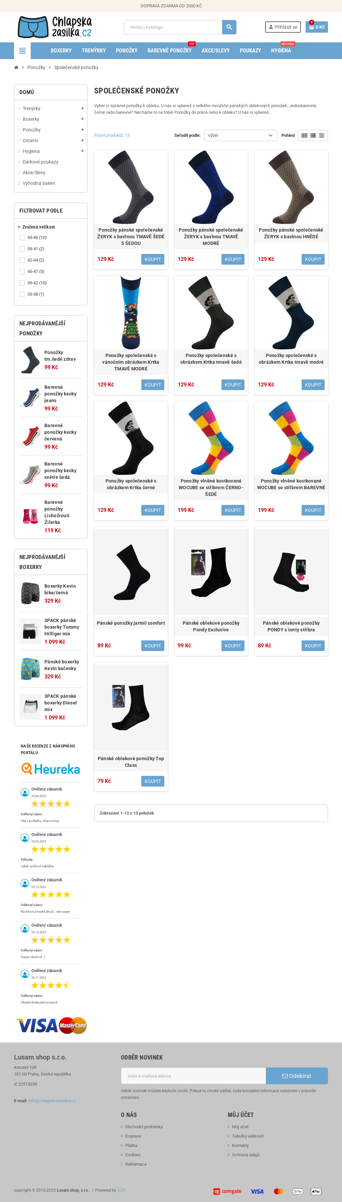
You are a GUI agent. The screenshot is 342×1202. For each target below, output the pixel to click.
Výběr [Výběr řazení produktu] (213, 135)
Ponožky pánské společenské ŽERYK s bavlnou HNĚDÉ (291, 233)
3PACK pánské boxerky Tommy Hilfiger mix (61, 627)
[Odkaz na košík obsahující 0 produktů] (317, 27)
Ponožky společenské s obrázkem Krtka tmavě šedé (211, 359)
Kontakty (240, 1145)
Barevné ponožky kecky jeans (60, 393)
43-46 (37, 237)
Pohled (288, 135)
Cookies (133, 1154)
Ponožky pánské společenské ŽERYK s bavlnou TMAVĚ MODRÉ (211, 236)
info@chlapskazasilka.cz (52, 1100)
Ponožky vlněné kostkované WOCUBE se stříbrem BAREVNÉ (291, 484)
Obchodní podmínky (144, 1126)
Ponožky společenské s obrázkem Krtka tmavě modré (291, 359)
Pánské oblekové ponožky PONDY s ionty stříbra (291, 626)
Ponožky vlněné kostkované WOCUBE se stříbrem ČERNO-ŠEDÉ (211, 487)
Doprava (133, 1136)
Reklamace (136, 1164)
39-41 (36, 249)
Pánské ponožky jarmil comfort (131, 623)
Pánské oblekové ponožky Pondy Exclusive (211, 626)
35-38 (36, 294)
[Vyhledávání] (180, 27)
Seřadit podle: (187, 135)
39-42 (37, 283)
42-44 (36, 260)
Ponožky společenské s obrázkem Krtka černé (131, 484)
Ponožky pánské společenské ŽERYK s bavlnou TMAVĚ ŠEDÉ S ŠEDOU (130, 236)
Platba (131, 1145)
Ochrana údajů (246, 1154)
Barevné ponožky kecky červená (60, 432)
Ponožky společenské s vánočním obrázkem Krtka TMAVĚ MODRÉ (130, 362)
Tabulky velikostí (248, 1136)
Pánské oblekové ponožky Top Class (131, 762)
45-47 (36, 271)
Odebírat (296, 1076)
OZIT (121, 1190)
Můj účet (240, 1126)
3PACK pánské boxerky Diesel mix (60, 702)
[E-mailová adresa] (193, 1076)
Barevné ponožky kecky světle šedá (60, 470)
